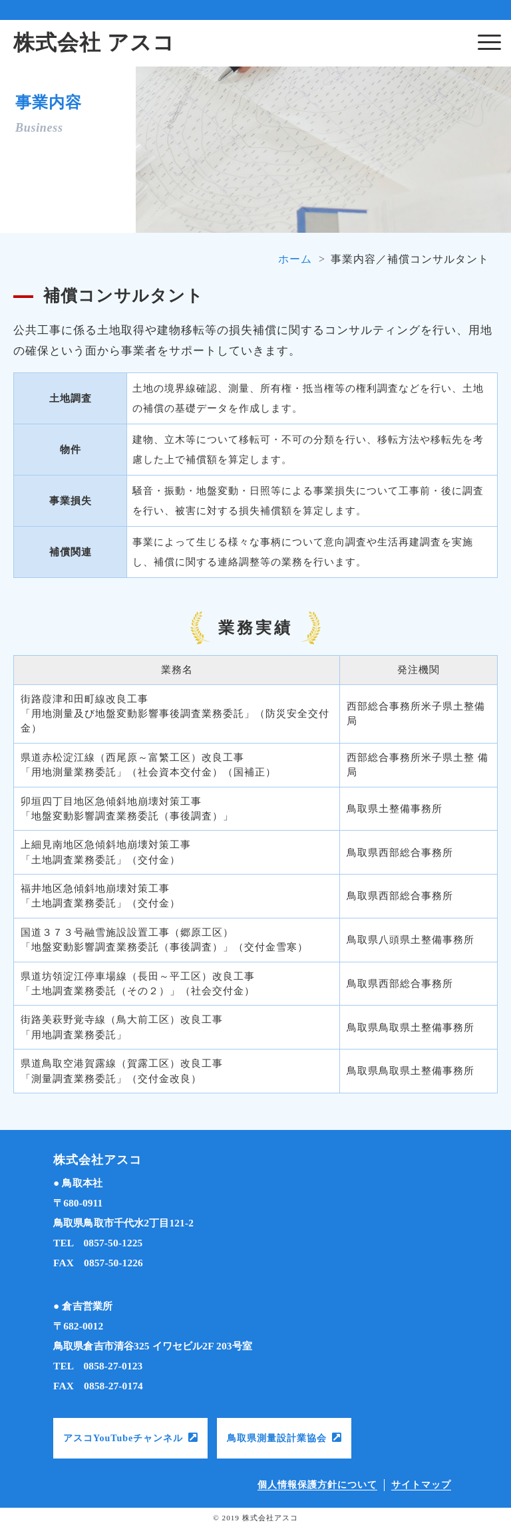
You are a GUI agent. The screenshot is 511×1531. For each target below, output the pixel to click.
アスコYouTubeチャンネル (123, 1438)
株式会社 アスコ (94, 43)
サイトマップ (421, 1485)
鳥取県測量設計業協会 (277, 1438)
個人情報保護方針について (317, 1485)
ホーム (295, 259)
